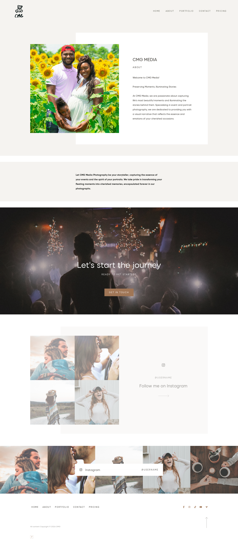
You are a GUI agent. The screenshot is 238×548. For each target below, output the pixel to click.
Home (156, 11)
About (170, 11)
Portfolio (186, 11)
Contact (205, 11)
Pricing (221, 11)
